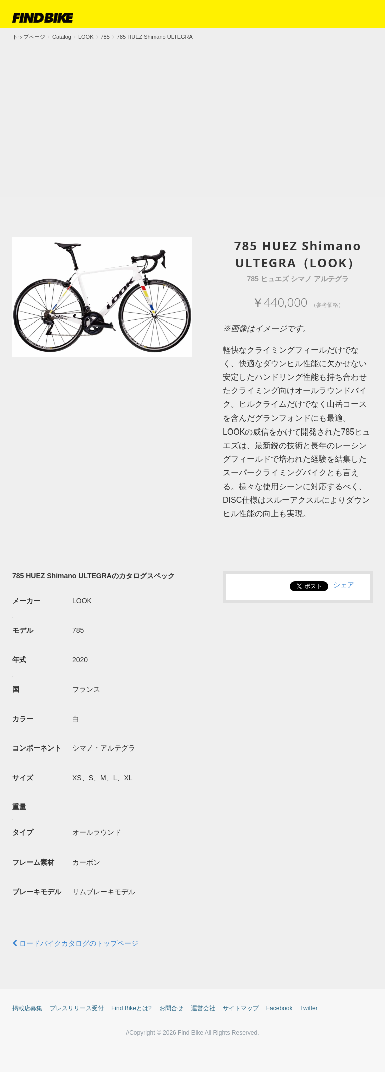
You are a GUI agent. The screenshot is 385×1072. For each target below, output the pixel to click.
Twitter (308, 1008)
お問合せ (171, 1008)
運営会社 (203, 1008)
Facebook (279, 1008)
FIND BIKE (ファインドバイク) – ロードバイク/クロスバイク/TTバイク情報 (42, 18)
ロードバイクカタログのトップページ (75, 943)
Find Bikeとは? (131, 1008)
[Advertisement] (192, 116)
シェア (343, 585)
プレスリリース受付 (77, 1008)
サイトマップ (241, 1008)
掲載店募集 (27, 1008)
